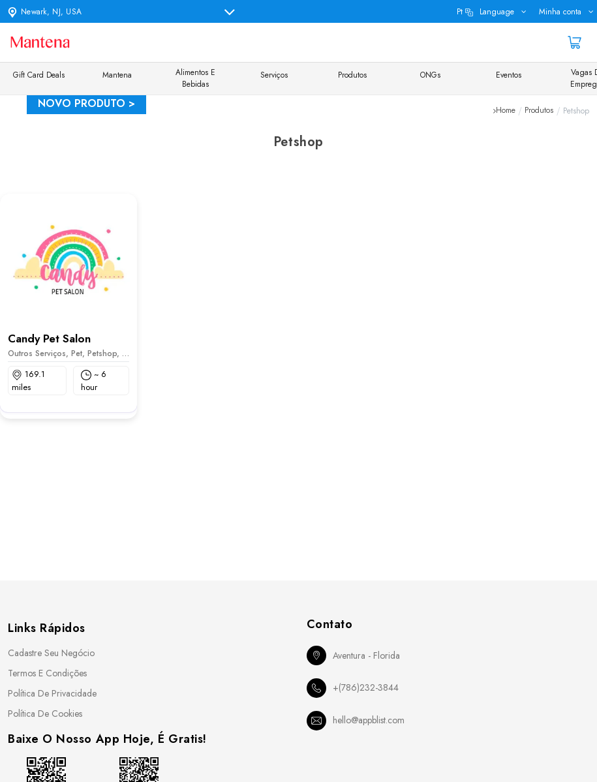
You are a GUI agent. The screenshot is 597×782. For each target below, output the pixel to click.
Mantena (117, 75)
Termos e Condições (47, 673)
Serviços (274, 75)
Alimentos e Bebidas (195, 78)
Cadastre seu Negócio (51, 652)
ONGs (430, 75)
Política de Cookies (45, 713)
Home (505, 111)
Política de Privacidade (52, 693)
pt (485, 12)
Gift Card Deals (39, 75)
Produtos (352, 75)
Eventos (508, 75)
